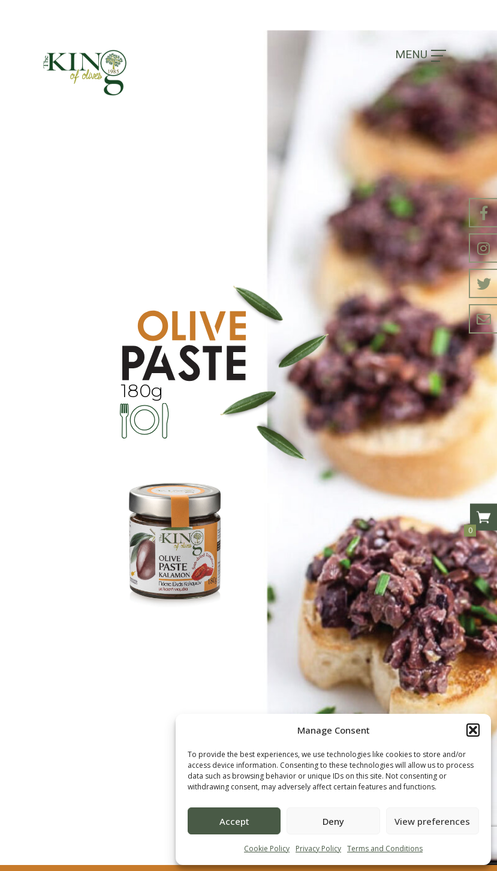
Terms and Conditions (385, 848)
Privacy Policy (318, 848)
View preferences (432, 821)
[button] (473, 730)
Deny (333, 821)
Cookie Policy (267, 848)
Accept (234, 821)
